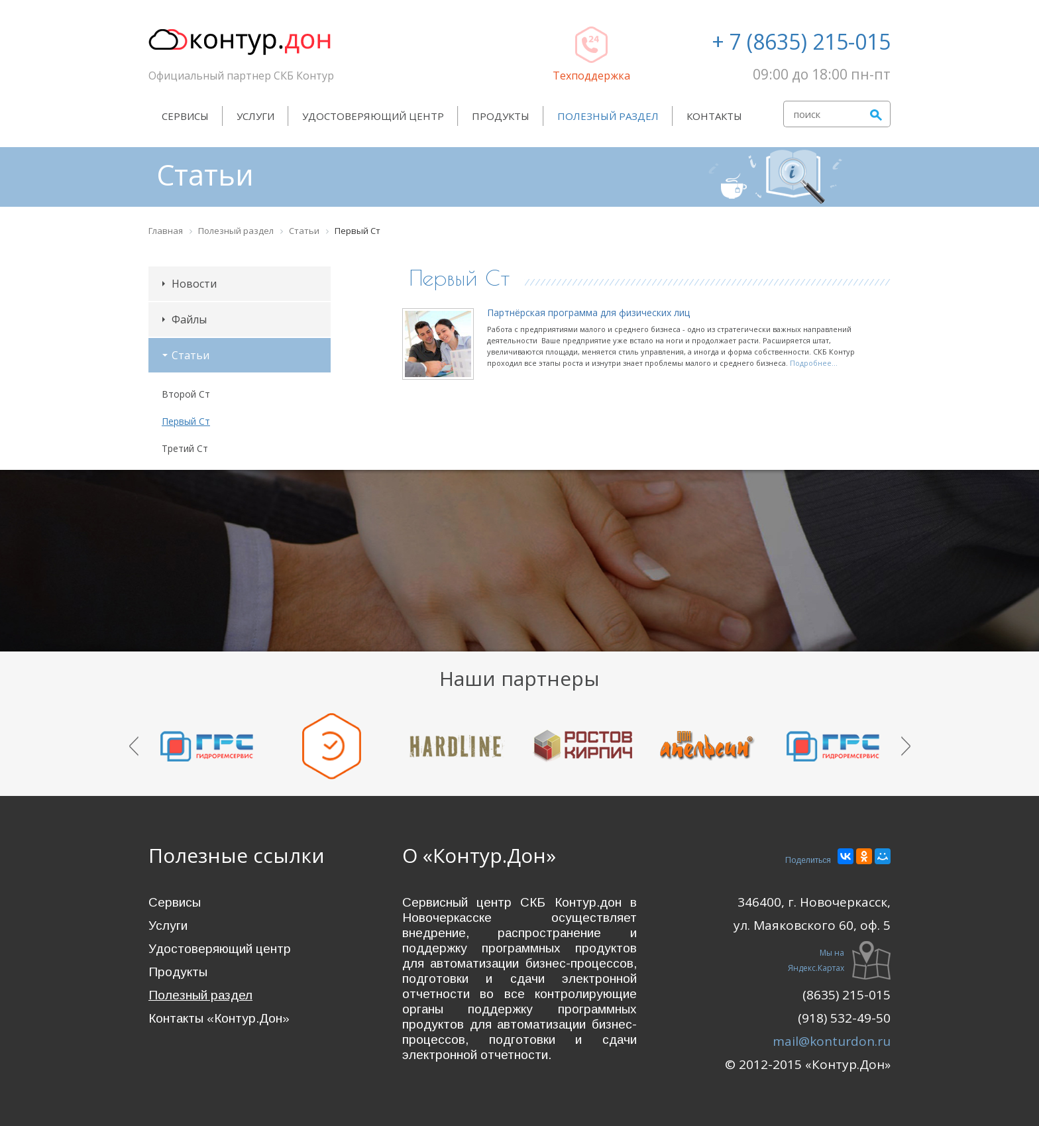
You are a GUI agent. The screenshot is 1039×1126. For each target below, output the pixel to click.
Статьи (185, 355)
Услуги (255, 116)
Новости (189, 283)
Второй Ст (186, 394)
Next (905, 746)
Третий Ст (185, 448)
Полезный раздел (608, 116)
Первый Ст (186, 421)
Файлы (184, 319)
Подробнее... (814, 363)
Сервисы (185, 116)
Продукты (500, 116)
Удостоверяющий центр (373, 116)
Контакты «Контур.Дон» (219, 1018)
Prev (133, 746)
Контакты (714, 116)
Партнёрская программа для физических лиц (588, 312)
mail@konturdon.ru (832, 1041)
